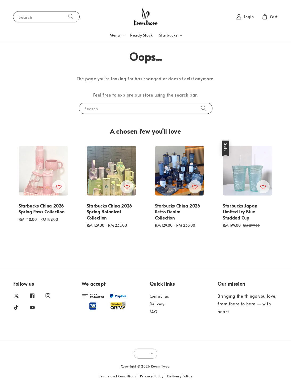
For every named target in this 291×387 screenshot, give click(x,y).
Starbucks (168, 35)
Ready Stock (141, 35)
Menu (115, 35)
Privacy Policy (151, 376)
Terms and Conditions (117, 376)
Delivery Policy (179, 376)
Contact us (159, 296)
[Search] (70, 16)
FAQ (154, 311)
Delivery (157, 303)
